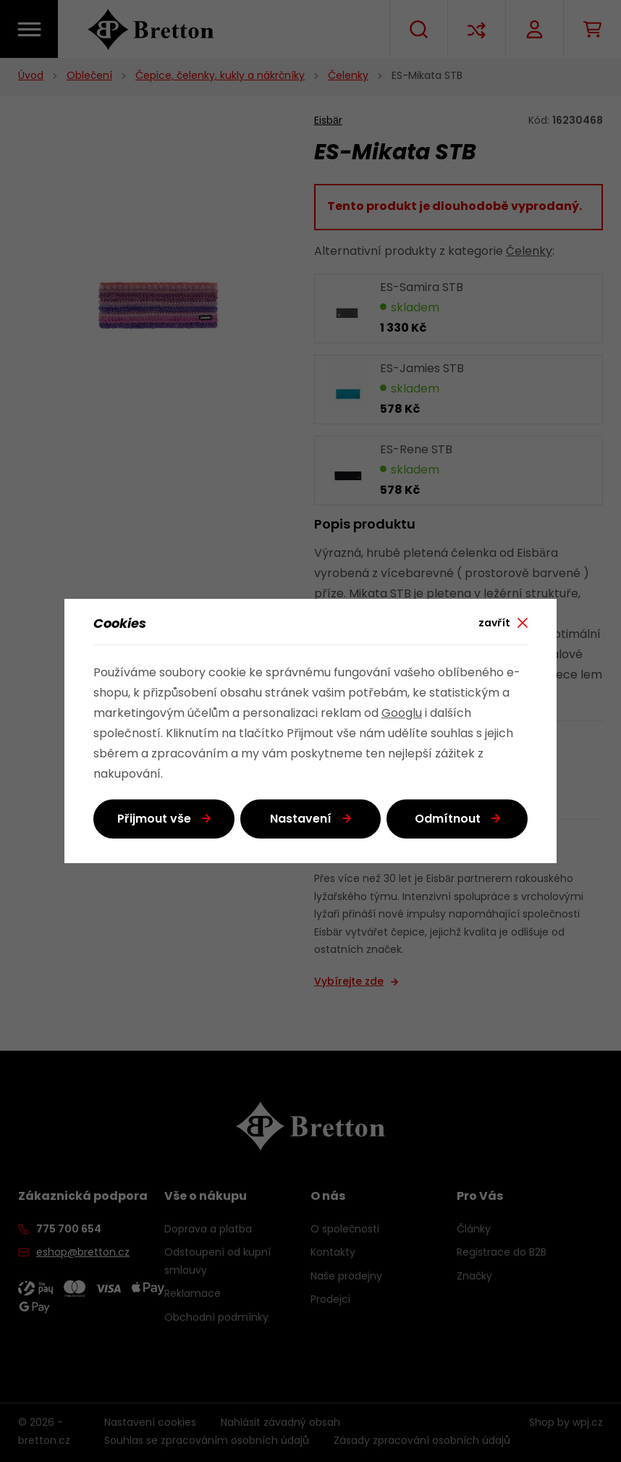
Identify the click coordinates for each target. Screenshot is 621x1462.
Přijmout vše (154, 819)
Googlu (401, 714)
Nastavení (300, 819)
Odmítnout (448, 819)
